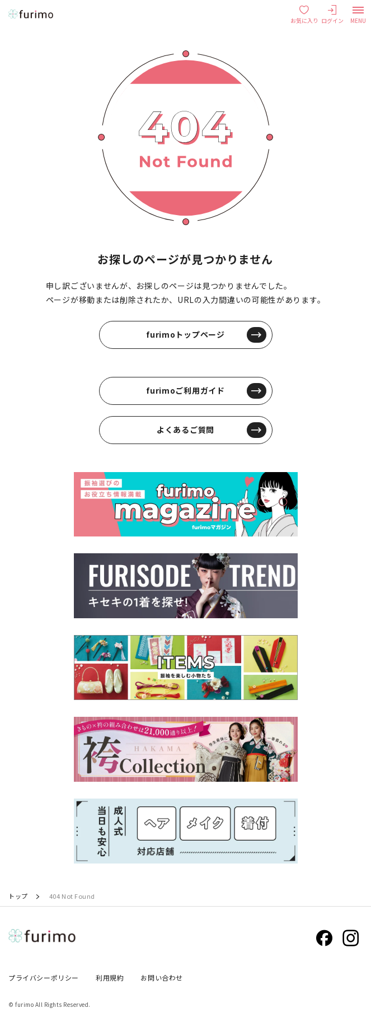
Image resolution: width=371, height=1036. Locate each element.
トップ (18, 896)
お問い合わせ (161, 977)
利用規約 (110, 977)
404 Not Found (72, 896)
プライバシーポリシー (43, 977)
